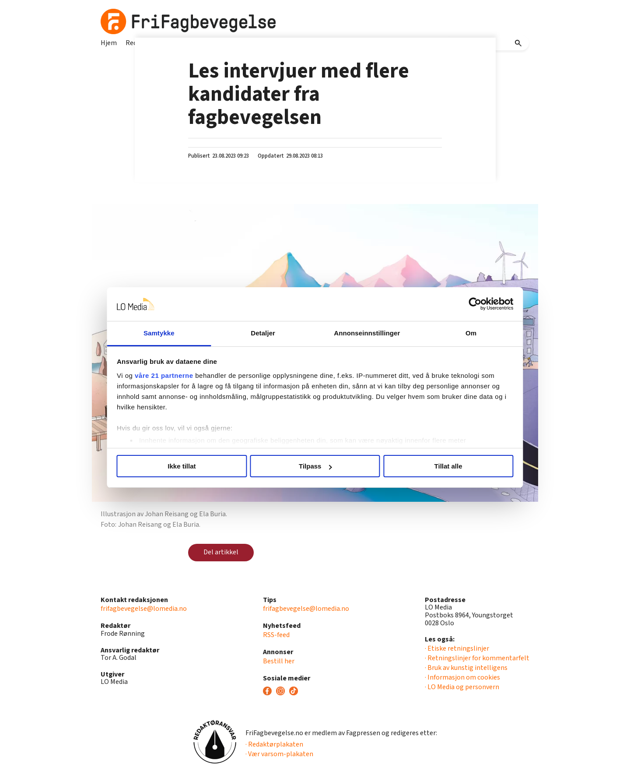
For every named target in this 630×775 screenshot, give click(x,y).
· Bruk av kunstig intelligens (466, 668)
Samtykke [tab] (167, 333)
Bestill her (278, 661)
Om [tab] (462, 333)
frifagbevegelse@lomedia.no (144, 608)
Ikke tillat (189, 466)
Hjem (109, 43)
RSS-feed (276, 635)
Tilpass (315, 466)
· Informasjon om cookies (462, 677)
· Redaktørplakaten (274, 744)
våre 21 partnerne (175, 375)
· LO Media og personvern (462, 687)
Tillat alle (441, 466)
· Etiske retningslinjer (457, 648)
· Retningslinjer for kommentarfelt (477, 658)
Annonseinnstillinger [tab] (364, 333)
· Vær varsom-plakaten (279, 754)
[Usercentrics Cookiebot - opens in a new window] (464, 303)
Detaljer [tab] (266, 333)
